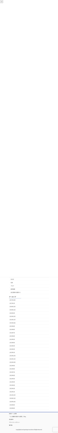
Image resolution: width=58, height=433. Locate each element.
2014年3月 (12, 313)
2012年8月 (12, 369)
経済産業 (13, 289)
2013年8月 (12, 329)
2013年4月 (12, 342)
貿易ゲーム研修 (13, 413)
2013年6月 (12, 336)
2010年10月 (12, 401)
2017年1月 (12, 303)
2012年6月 (12, 375)
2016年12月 (12, 306)
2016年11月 (12, 310)
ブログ (12, 286)
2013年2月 (12, 349)
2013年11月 (12, 319)
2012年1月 (12, 392)
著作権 (10, 425)
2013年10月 (12, 323)
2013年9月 (12, 326)
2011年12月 (12, 395)
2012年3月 (12, 385)
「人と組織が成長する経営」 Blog (17, 416)
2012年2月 (12, 388)
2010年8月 (12, 408)
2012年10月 (12, 362)
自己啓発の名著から (16, 292)
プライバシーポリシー (14, 422)
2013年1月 (12, 352)
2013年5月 (12, 339)
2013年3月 (12, 346)
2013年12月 (12, 316)
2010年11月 (12, 398)
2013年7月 (12, 333)
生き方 (12, 279)
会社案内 (11, 419)
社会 (12, 282)
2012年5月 (12, 378)
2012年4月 (12, 382)
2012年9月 (12, 365)
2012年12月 (12, 355)
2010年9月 (12, 405)
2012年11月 (12, 359)
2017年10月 (12, 300)
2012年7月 (12, 372)
